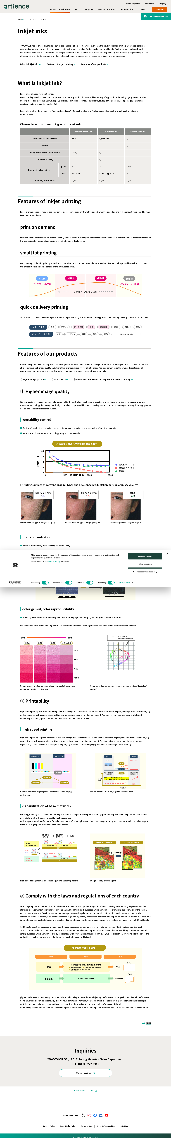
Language (163, 3)
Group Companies (132, 3)
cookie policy (54, 1112)
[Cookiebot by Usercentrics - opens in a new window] (15, 1133)
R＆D (77, 9)
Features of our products (93, 64)
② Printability (59, 379)
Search (143, 9)
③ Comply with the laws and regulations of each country (102, 379)
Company (88, 9)
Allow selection (145, 1115)
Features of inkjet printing (59, 64)
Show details (124, 1133)
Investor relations (106, 9)
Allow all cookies (145, 1107)
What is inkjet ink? (29, 64)
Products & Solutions (60, 9)
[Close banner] (167, 1104)
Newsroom (149, 3)
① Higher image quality (32, 379)
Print (148, 1022)
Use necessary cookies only (145, 1122)
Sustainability (126, 9)
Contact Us (159, 9)
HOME (20, 20)
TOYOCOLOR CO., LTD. (84, 1090)
